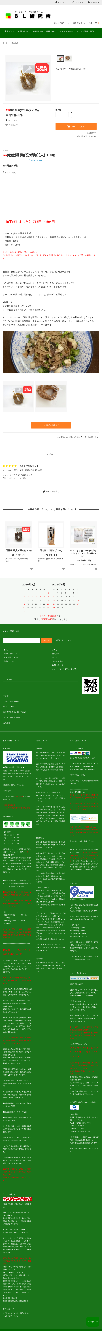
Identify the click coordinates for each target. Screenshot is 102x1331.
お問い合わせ (24, 31)
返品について (92, 133)
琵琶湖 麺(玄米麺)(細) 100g (19, 549)
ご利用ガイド (9, 31)
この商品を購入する (51, 425)
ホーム (5, 43)
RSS (5, 702)
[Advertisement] (52, 196)
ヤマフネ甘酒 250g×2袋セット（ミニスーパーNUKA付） (83, 552)
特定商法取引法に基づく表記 (15, 705)
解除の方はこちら (63, 639)
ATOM (10, 702)
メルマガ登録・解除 (85, 31)
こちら (78, 831)
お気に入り (11, 124)
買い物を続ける (92, 436)
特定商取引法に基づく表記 (87, 136)
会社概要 (6, 713)
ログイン (78, 2)
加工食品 (15, 43)
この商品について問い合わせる (70, 436)
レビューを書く (51, 490)
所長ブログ (51, 31)
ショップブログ (66, 31)
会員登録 (94, 2)
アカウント (61, 2)
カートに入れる (76, 126)
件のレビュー (35, 160)
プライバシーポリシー (12, 709)
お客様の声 (38, 31)
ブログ (5, 694)
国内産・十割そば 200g (51, 549)
